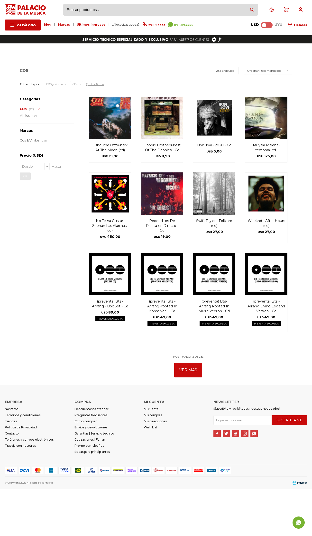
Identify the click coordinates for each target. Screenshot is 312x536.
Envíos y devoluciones (90, 474)
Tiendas (300, 25)
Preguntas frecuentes (90, 462)
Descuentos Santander (91, 456)
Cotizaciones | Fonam (90, 486)
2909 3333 (156, 25)
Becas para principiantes (92, 499)
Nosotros (11, 456)
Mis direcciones (155, 468)
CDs (75, 131)
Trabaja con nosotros (20, 493)
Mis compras (153, 462)
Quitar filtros (95, 131)
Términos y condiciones (22, 462)
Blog (47, 24)
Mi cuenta (151, 456)
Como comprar (85, 468)
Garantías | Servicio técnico (94, 480)
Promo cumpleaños (89, 493)
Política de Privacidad (21, 474)
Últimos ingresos (91, 24)
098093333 (183, 25)
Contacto (12, 480)
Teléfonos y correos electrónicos (29, 486)
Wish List (150, 474)
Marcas (64, 24)
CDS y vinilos (54, 131)
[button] (252, 10)
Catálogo (26, 25)
